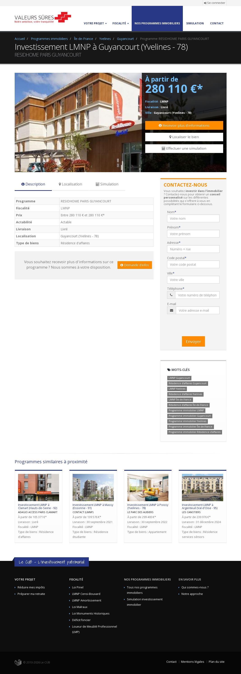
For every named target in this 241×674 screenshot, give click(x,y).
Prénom (173, 227)
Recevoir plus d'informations (184, 125)
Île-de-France (83, 39)
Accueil (20, 39)
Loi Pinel (77, 587)
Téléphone (175, 288)
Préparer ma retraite (31, 594)
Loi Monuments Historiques (91, 613)
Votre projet (25, 579)
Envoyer (193, 341)
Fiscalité (76, 579)
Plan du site (217, 662)
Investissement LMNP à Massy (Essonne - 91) (93, 506)
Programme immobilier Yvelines (187, 421)
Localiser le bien (184, 137)
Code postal (176, 258)
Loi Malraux (79, 607)
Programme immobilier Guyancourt (190, 415)
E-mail (171, 304)
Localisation (70, 184)
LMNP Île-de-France (180, 399)
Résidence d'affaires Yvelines (185, 394)
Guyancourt (125, 39)
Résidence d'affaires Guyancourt (188, 383)
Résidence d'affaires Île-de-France (188, 405)
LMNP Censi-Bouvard (86, 594)
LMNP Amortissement (86, 600)
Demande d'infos (134, 265)
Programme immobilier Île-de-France (190, 426)
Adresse (173, 242)
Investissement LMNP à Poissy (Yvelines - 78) (147, 506)
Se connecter (214, 3)
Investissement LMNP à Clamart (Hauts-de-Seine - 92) (37, 506)
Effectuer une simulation (184, 148)
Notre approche (192, 594)
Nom (170, 212)
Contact (171, 662)
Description (33, 184)
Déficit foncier (81, 620)
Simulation (107, 184)
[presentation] (201, 324)
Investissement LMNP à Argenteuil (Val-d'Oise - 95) (199, 506)
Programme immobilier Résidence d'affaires (194, 432)
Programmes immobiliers (49, 39)
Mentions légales (192, 662)
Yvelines (105, 39)
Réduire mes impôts (31, 587)
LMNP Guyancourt (179, 377)
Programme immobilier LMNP (186, 410)
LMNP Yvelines (177, 388)
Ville (170, 273)
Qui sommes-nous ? (195, 587)
